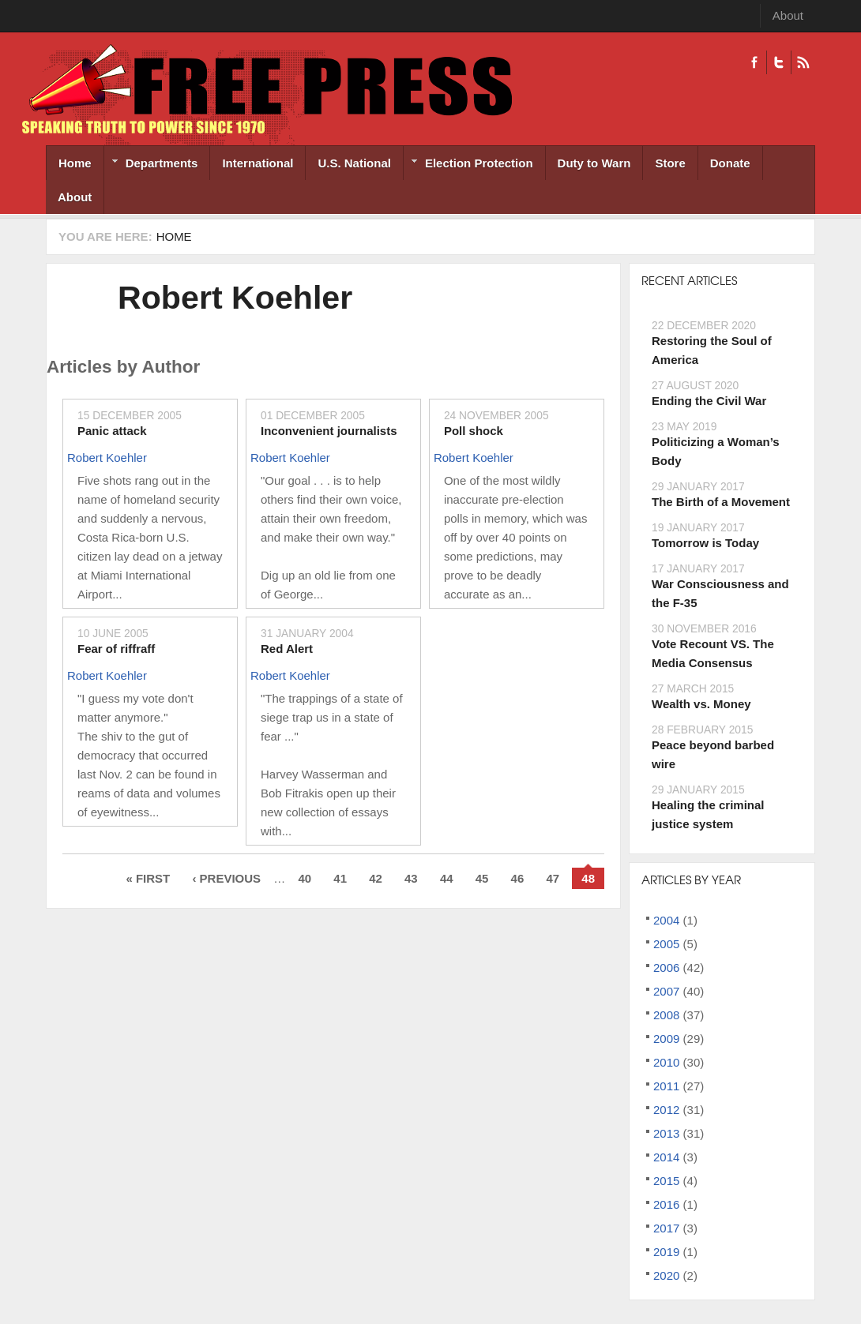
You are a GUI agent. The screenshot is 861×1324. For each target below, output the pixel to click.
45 (482, 878)
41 (340, 878)
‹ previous (226, 878)
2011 (666, 1086)
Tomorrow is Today (705, 542)
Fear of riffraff (116, 648)
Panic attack (112, 430)
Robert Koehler (235, 297)
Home (75, 163)
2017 (666, 1228)
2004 (666, 920)
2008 (666, 1015)
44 (446, 878)
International (257, 163)
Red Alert (287, 648)
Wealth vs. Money (701, 704)
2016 (666, 1204)
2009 (666, 1038)
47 (552, 878)
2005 (666, 944)
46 (517, 878)
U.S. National (354, 163)
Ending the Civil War (709, 400)
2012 (666, 1109)
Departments (151, 164)
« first (148, 878)
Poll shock (473, 430)
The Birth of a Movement (721, 501)
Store (670, 163)
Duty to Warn (594, 163)
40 (304, 878)
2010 (666, 1062)
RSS (803, 62)
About (788, 15)
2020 (666, 1275)
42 (375, 878)
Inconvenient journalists (329, 430)
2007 (666, 991)
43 (411, 878)
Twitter (778, 62)
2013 (666, 1133)
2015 (666, 1180)
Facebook (754, 62)
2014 (666, 1157)
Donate (730, 163)
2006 (666, 967)
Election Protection (468, 164)
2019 (666, 1251)
